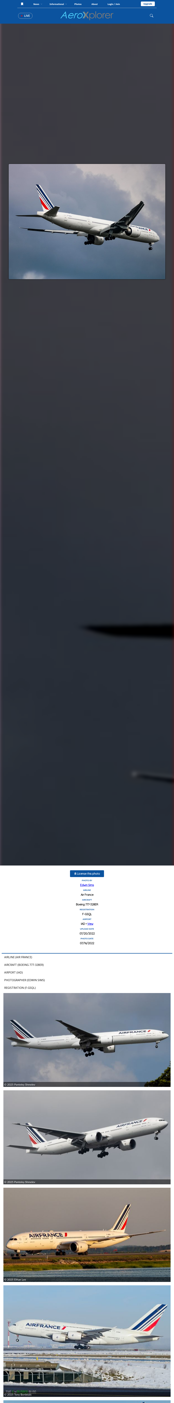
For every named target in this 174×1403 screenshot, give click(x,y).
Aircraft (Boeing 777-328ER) (24, 965)
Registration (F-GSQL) (20, 988)
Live (25, 16)
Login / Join (114, 4)
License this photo (87, 873)
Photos (78, 4)
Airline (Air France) (18, 957)
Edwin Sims (87, 885)
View (90, 924)
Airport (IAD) (13, 972)
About (94, 4)
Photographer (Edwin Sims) (24, 980)
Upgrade (147, 3)
